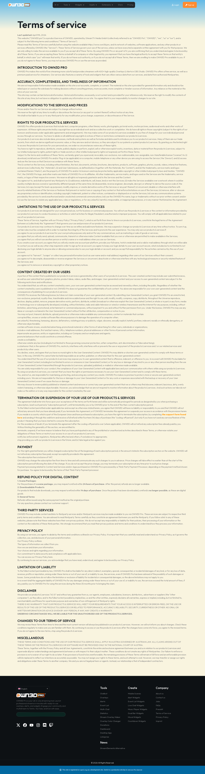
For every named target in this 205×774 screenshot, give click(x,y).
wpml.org (83, 770)
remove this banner (135, 770)
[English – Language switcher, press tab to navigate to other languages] (32, 688)
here (50, 557)
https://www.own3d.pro (99, 44)
